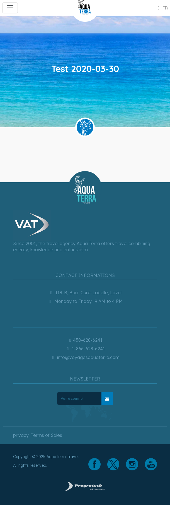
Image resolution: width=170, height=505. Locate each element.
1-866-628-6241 (85, 348)
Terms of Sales (46, 435)
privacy (21, 435)
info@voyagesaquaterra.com (85, 357)
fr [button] (162, 8)
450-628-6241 (85, 340)
